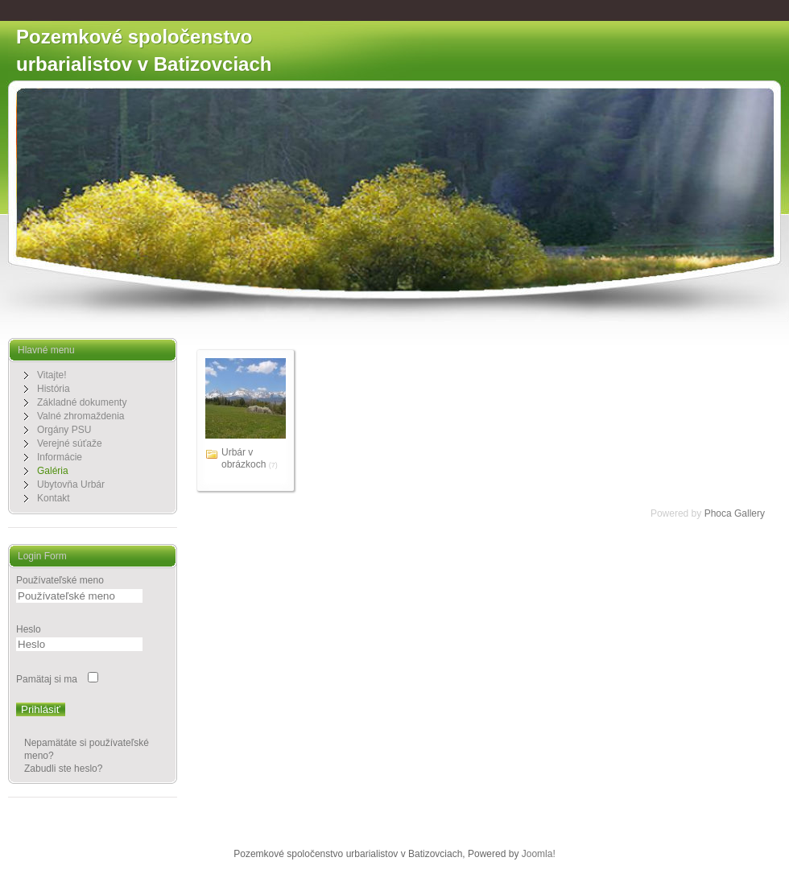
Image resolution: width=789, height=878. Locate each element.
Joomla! (539, 853)
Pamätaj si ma (46, 679)
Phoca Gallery (734, 513)
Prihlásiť (40, 709)
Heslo (28, 629)
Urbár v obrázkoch (243, 459)
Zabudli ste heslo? (63, 768)
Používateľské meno (60, 580)
